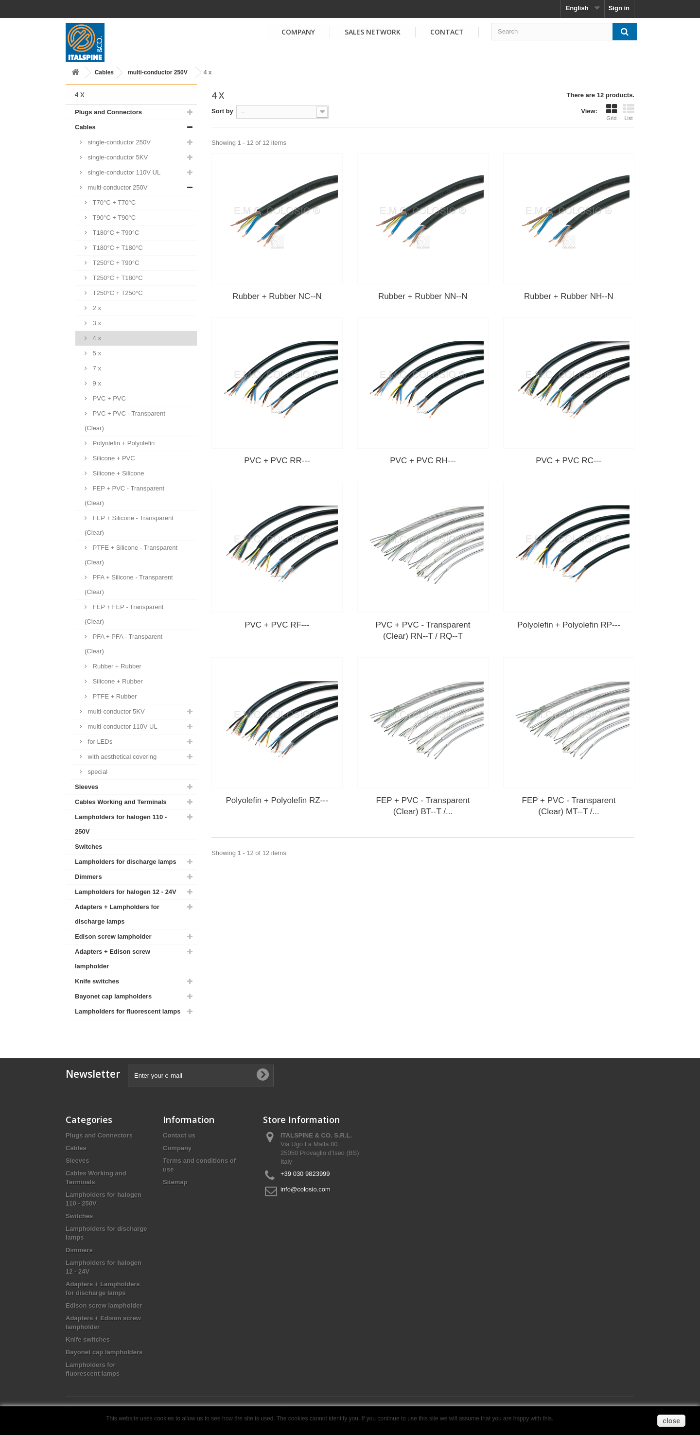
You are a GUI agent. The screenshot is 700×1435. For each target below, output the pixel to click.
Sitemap (175, 1182)
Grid (611, 112)
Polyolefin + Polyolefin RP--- (568, 625)
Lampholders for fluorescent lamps (127, 1011)
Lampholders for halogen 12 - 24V (125, 891)
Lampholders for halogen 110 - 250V (121, 824)
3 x (96, 323)
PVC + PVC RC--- (569, 460)
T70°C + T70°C (113, 202)
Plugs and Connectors (108, 112)
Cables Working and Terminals (121, 801)
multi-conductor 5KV (115, 711)
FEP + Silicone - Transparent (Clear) (129, 525)
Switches (88, 846)
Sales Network (373, 31)
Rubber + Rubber (116, 666)
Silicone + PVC (113, 458)
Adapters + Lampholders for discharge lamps (117, 914)
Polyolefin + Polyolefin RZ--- (277, 800)
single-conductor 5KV (117, 157)
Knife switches (97, 981)
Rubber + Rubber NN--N (423, 296)
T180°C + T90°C (115, 232)
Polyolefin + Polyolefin (123, 443)
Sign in (619, 8)
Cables (104, 72)
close (671, 1421)
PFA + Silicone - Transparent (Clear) (129, 584)
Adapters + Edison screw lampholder (112, 959)
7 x (96, 368)
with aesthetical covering (121, 756)
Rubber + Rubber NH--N (568, 296)
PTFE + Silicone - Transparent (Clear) (131, 555)
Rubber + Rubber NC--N (277, 296)
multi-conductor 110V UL (122, 726)
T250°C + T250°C (117, 293)
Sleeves (86, 786)
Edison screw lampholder (113, 936)
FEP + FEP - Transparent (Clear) (124, 614)
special (96, 771)
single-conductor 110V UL (123, 172)
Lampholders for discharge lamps (125, 861)
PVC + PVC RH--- (423, 460)
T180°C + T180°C (117, 247)
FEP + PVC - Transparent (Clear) (124, 496)
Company (298, 31)
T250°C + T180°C (117, 277)
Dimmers (88, 876)
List (628, 112)
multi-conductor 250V (158, 72)
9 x (96, 383)
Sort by (222, 111)
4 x (96, 338)
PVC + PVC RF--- (277, 625)
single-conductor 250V (118, 142)
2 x (96, 308)
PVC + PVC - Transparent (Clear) (125, 421)
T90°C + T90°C (113, 217)
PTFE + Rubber (114, 696)
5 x (96, 353)
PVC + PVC (108, 398)
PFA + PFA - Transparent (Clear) (123, 644)
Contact (447, 31)
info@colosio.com (305, 1189)
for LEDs (99, 741)
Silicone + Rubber (117, 681)
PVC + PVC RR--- (277, 460)
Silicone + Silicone (117, 473)
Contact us (179, 1135)
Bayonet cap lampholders (113, 996)
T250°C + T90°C (115, 262)
